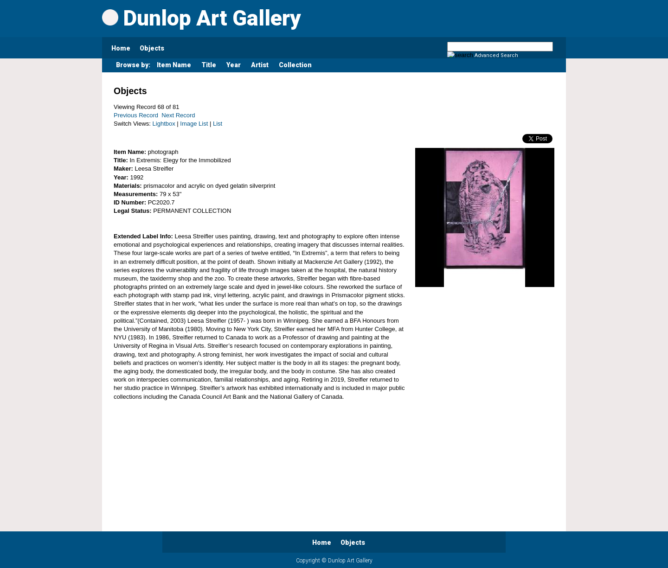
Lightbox (164, 123)
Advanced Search (496, 55)
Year (233, 65)
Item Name (174, 65)
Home (120, 48)
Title (208, 65)
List (217, 123)
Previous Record (136, 115)
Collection (295, 65)
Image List (194, 123)
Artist (260, 65)
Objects (152, 48)
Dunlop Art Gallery (201, 18)
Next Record (178, 115)
